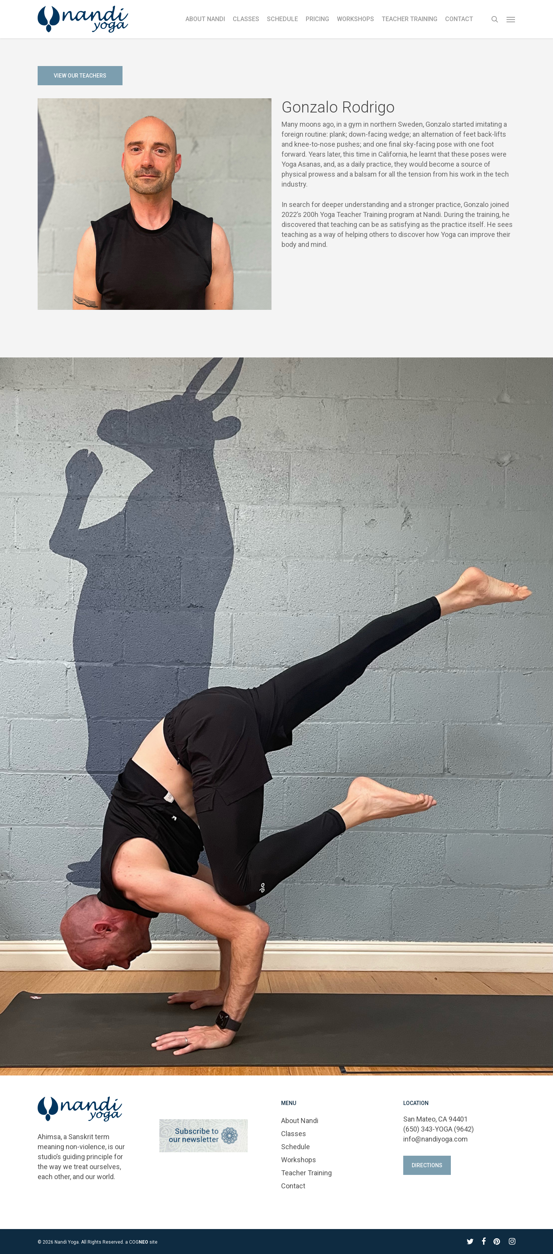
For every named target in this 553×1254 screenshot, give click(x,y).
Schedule (295, 1147)
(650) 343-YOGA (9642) (438, 1129)
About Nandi (299, 1121)
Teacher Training (306, 1173)
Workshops (298, 1160)
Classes (293, 1134)
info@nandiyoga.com (435, 1139)
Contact (293, 1186)
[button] (511, 19)
